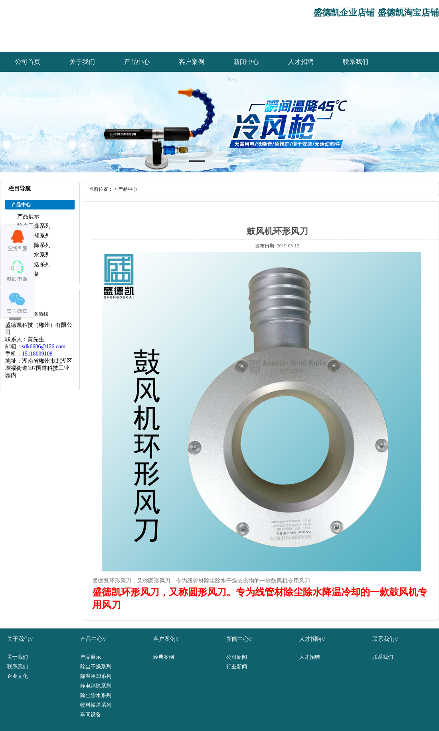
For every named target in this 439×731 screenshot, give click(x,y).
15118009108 (37, 354)
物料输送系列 (34, 264)
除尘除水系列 (34, 255)
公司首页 (27, 61)
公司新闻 (236, 657)
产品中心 (137, 61)
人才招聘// (312, 639)
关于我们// (20, 639)
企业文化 (17, 676)
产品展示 (28, 216)
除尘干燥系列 (34, 226)
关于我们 (82, 61)
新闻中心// (239, 639)
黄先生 (36, 339)
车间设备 (90, 714)
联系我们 (355, 61)
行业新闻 (236, 667)
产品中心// (93, 639)
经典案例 (163, 657)
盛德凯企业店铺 (344, 13)
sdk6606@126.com (43, 347)
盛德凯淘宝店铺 (408, 13)
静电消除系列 (34, 245)
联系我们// (385, 639)
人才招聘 (301, 61)
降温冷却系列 (34, 236)
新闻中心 (246, 61)
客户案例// (166, 639)
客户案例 (191, 61)
